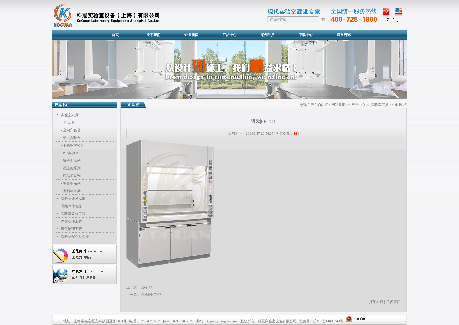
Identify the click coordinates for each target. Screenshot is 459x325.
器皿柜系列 (72, 168)
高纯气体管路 (71, 206)
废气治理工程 (71, 229)
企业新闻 (191, 35)
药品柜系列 (72, 176)
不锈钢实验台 (73, 145)
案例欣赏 (268, 35)
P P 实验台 (71, 153)
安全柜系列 (72, 161)
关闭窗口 (393, 302)
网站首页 (338, 105)
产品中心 (229, 35)
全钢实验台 (72, 130)
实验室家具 (69, 115)
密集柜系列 (72, 183)
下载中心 (306, 35)
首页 (115, 35)
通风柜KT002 (151, 295)
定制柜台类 (72, 191)
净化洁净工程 (71, 221)
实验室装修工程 (73, 214)
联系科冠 (344, 35)
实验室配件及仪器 (75, 236)
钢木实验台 (72, 138)
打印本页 (376, 302)
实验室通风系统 (73, 199)
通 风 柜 (69, 123)
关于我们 (153, 35)
